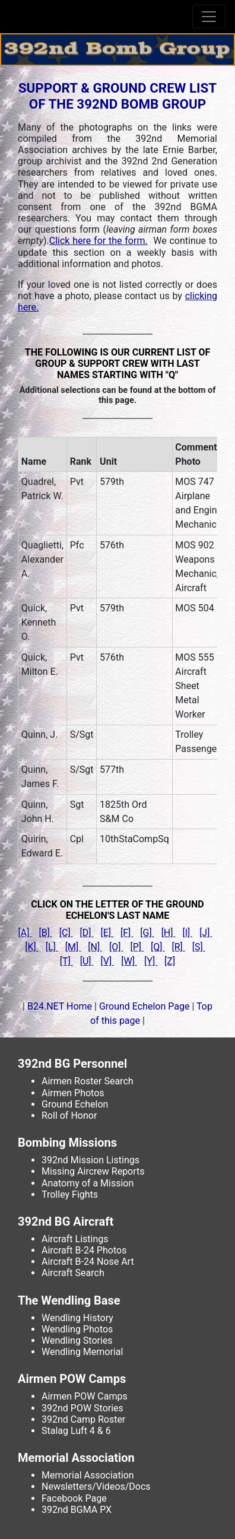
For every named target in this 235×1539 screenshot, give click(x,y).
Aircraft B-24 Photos (84, 1250)
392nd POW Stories (82, 1408)
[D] (87, 932)
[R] (178, 947)
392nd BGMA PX (77, 1509)
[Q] (157, 947)
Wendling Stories (77, 1340)
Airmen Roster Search (88, 1081)
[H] (168, 932)
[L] (52, 947)
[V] (107, 961)
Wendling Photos (77, 1329)
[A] (25, 932)
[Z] (169, 961)
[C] (66, 932)
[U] (87, 961)
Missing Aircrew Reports (93, 1171)
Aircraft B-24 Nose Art (88, 1261)
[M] (73, 947)
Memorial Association (88, 1475)
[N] (95, 947)
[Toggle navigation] (209, 16)
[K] (32, 947)
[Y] (150, 961)
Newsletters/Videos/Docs (96, 1486)
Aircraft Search (73, 1272)
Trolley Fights (70, 1194)
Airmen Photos (73, 1093)
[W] (129, 961)
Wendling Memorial (82, 1351)
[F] (126, 932)
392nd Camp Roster (83, 1419)
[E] (107, 932)
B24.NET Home (59, 1006)
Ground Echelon (75, 1104)
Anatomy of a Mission (88, 1183)
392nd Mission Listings (90, 1160)
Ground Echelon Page (145, 1006)
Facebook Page (74, 1498)
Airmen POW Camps (85, 1396)
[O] (116, 947)
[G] (147, 932)
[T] (66, 961)
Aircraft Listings (75, 1239)
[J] (205, 932)
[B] (45, 932)
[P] (137, 947)
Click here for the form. (98, 240)
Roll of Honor (69, 1115)
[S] (198, 947)
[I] (187, 932)
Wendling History (77, 1318)
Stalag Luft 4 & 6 (76, 1430)
